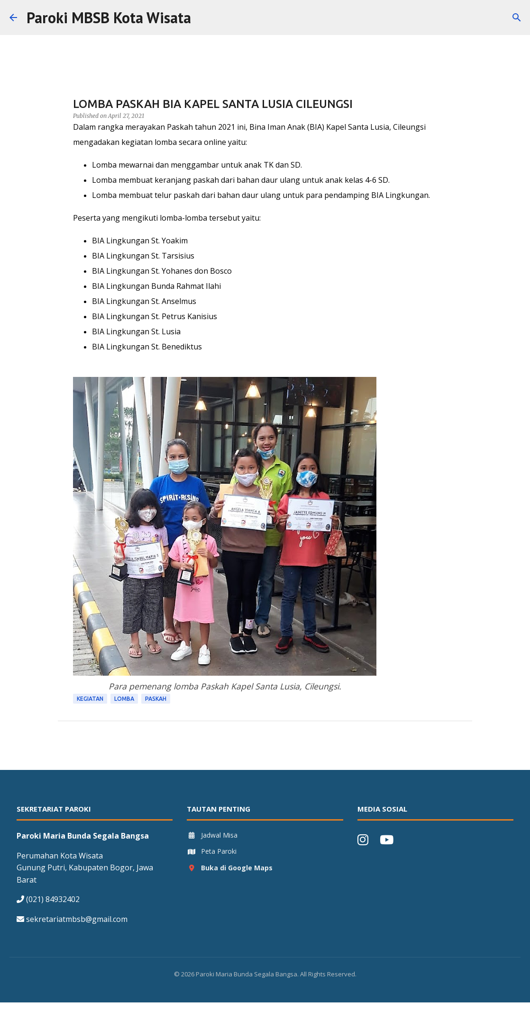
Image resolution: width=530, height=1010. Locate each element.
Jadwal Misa (212, 835)
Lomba (124, 699)
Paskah (155, 699)
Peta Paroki (212, 851)
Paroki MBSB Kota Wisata (109, 17)
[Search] (204, 17)
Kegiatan (90, 699)
